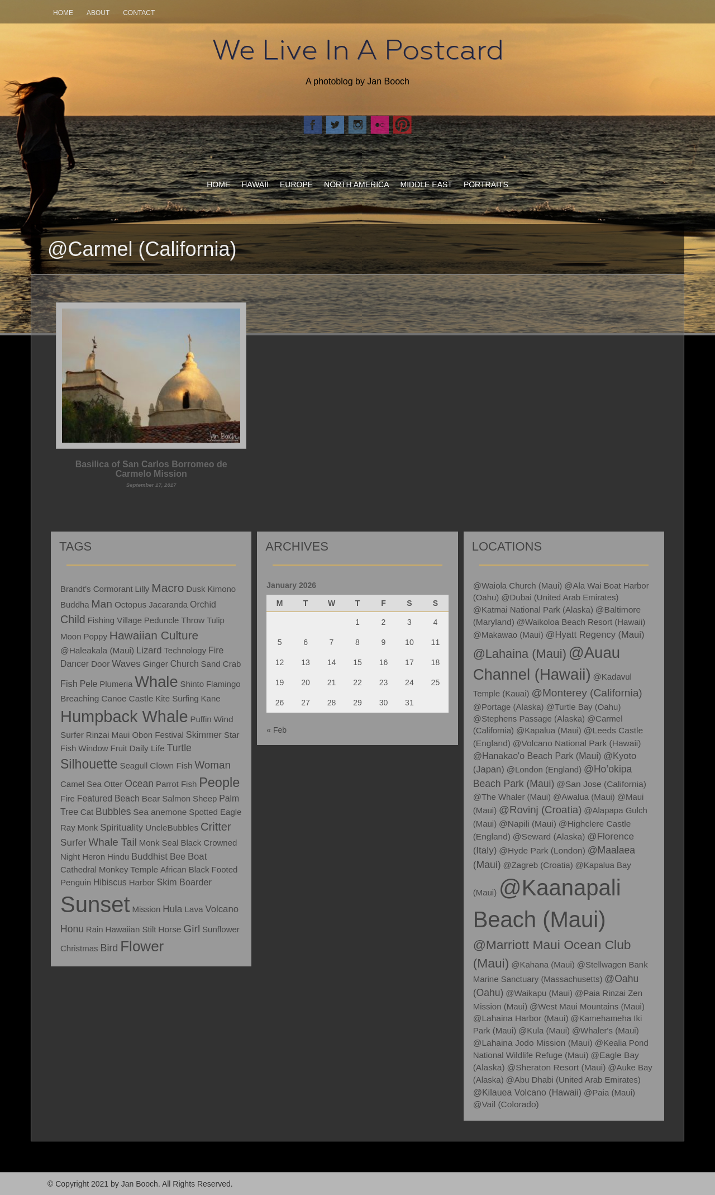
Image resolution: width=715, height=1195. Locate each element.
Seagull (133, 765)
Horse (169, 929)
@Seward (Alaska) (549, 836)
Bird (109, 948)
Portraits (486, 184)
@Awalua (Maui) (584, 797)
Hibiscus (110, 882)
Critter (216, 827)
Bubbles (113, 811)
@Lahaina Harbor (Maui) (521, 1018)
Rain (94, 929)
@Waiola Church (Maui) (518, 585)
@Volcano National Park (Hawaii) (577, 743)
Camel (72, 784)
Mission (146, 909)
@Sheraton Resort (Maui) (556, 1067)
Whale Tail (112, 842)
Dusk (195, 589)
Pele (89, 684)
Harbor (142, 882)
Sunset (95, 904)
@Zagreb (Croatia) (538, 865)
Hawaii (255, 184)
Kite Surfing (177, 698)
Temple (144, 869)
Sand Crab (221, 663)
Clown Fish (171, 765)
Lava (193, 909)
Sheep (205, 798)
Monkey (113, 869)
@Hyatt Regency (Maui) (595, 634)
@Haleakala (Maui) (97, 650)
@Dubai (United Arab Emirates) (559, 597)
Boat (197, 856)
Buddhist (149, 856)
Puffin (201, 719)
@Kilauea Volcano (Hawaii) (527, 1092)
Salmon (176, 798)
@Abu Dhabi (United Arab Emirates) (573, 1079)
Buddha (74, 604)
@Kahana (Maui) (543, 964)
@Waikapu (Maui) (539, 993)
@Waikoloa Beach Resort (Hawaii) (581, 622)
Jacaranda (168, 604)
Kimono (221, 589)
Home (63, 13)
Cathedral (78, 869)
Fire (67, 798)
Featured (94, 798)
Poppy (95, 636)
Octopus (130, 604)
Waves (126, 663)
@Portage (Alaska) (508, 707)
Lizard (148, 650)
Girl (191, 929)
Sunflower (221, 929)
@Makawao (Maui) (508, 634)
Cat (86, 812)
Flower (142, 946)
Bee (177, 856)
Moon (71, 636)
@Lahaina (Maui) (519, 654)
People (219, 782)
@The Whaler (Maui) (512, 797)
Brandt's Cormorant (96, 589)
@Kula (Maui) (544, 1030)
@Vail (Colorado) (506, 1104)
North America (356, 184)
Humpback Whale (124, 716)
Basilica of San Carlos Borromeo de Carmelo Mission (151, 473)
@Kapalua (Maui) (548, 730)
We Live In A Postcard (358, 50)
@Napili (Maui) (527, 823)
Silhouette (89, 764)
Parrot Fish (176, 784)
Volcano (222, 909)
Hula (172, 909)
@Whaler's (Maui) (605, 1030)
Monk (88, 827)
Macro (167, 587)
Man (102, 604)
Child (72, 619)
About (98, 13)
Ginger (155, 663)
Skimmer (204, 734)
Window (93, 748)
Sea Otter (104, 784)
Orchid (203, 604)
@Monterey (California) (586, 693)
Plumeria (115, 684)
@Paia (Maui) (609, 1092)
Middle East (426, 184)
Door (100, 663)
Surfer (73, 842)
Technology (185, 650)
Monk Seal (159, 842)
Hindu (118, 856)
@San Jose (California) (601, 784)
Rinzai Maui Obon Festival (135, 734)
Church (184, 663)
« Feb (276, 729)
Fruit (118, 748)
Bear (151, 798)
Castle (141, 698)
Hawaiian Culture (153, 635)
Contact (139, 13)
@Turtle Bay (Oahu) (583, 707)
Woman (212, 765)
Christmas (79, 948)
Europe (296, 184)
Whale (156, 681)
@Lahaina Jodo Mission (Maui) (533, 1042)
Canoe (113, 698)
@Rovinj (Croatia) (540, 809)
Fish (69, 684)
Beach (127, 798)
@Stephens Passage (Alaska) (529, 718)
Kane (211, 698)
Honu (72, 929)
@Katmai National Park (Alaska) (533, 609)
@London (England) (544, 769)
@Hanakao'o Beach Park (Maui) (537, 756)
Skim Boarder (184, 882)
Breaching (79, 698)
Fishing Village (115, 620)
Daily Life (146, 748)
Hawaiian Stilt (131, 929)
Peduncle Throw (174, 620)
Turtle (179, 747)
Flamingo (223, 684)
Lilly (142, 589)
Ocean (139, 783)
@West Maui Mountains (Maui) (587, 1006)
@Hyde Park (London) (542, 850)
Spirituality (121, 827)
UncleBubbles (171, 827)
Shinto (192, 684)
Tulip (216, 620)
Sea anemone (160, 812)
